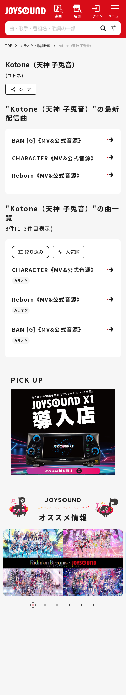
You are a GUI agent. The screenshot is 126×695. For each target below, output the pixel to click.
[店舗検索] (77, 10)
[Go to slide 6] (93, 605)
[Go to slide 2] (45, 605)
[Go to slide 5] (81, 605)
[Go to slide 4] (69, 605)
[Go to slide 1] (33, 605)
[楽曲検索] (58, 10)
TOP (8, 45)
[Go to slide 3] (57, 605)
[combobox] (68, 252)
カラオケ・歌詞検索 (35, 45)
